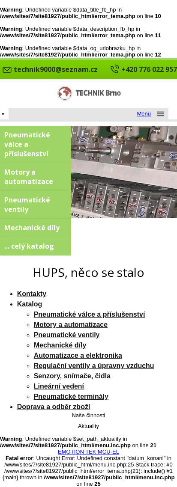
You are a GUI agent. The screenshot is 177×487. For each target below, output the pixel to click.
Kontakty (31, 293)
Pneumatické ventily (27, 204)
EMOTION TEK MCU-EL (88, 451)
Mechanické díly (32, 227)
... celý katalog (29, 246)
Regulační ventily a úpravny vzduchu (94, 365)
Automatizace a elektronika (78, 355)
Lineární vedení (59, 386)
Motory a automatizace (28, 176)
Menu (144, 113)
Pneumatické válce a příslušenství (27, 144)
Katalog (29, 304)
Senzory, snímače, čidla (72, 376)
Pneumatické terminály (71, 396)
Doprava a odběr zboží (53, 406)
